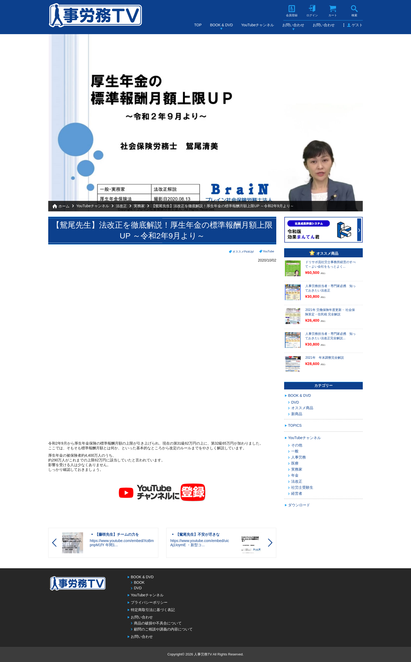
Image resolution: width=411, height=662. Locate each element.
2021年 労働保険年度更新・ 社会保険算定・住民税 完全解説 (330, 312)
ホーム (63, 206)
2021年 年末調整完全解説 (324, 357)
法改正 (121, 206)
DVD (295, 402)
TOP (198, 25)
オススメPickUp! (243, 251)
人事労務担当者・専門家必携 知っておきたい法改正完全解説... (330, 336)
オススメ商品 (302, 408)
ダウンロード (299, 505)
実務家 (139, 206)
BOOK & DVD (221, 25)
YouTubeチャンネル (257, 25)
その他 (296, 445)
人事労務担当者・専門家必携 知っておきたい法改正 (330, 288)
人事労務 (298, 457)
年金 (295, 475)
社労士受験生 (302, 487)
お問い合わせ (293, 25)
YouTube (268, 251)
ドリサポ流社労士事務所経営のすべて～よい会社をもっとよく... (330, 264)
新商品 (296, 414)
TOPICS (295, 425)
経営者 (296, 493)
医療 (295, 463)
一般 (295, 451)
